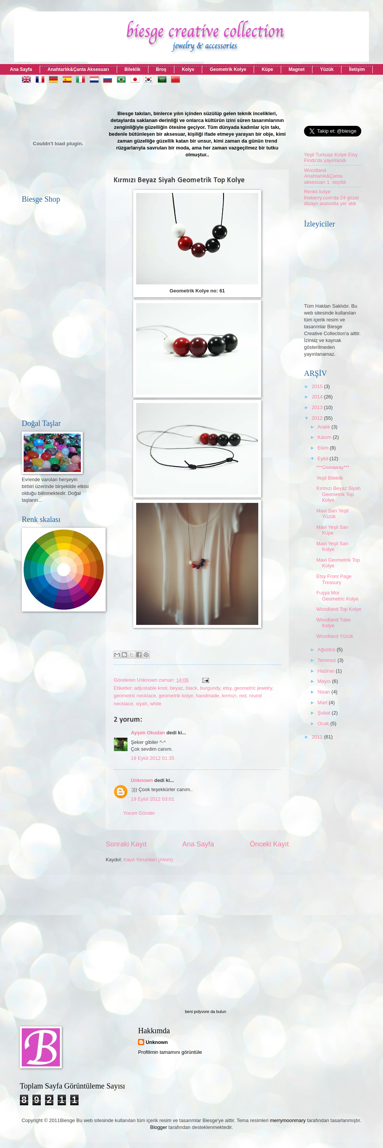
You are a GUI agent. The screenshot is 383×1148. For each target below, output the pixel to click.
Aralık (324, 427)
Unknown (142, 780)
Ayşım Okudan (148, 732)
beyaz (176, 688)
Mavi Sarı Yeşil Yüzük (332, 513)
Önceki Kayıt (269, 844)
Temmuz (327, 660)
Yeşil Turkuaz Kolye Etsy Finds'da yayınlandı (331, 157)
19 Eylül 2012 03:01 (152, 799)
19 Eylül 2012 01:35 (152, 758)
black (191, 688)
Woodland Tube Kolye (333, 622)
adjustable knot (150, 688)
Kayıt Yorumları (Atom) (148, 859)
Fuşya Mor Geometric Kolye (337, 595)
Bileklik (132, 69)
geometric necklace (135, 695)
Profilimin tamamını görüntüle (170, 1052)
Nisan (324, 692)
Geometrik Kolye (228, 69)
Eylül (323, 458)
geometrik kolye (176, 695)
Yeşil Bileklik (329, 478)
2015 (318, 386)
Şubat (324, 713)
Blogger (158, 1127)
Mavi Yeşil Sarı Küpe (332, 530)
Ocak (323, 723)
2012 (318, 418)
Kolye (188, 69)
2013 (318, 407)
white (155, 703)
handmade (207, 695)
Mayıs (324, 681)
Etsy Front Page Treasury (333, 579)
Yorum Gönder (139, 813)
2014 (318, 397)
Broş (161, 69)
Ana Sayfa (21, 69)
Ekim (323, 448)
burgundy (210, 688)
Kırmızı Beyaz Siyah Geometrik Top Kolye (338, 494)
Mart (322, 702)
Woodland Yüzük (334, 636)
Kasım (325, 437)
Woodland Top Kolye (338, 609)
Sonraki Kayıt (126, 844)
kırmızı (229, 695)
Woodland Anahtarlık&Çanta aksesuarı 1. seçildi (325, 176)
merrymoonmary (288, 1120)
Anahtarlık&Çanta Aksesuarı (78, 69)
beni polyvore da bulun (205, 1011)
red (242, 695)
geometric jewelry (253, 688)
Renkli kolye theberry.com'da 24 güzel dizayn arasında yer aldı (331, 197)
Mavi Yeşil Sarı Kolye (332, 546)
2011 (318, 737)
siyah (141, 703)
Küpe (267, 69)
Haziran (326, 671)
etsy (227, 688)
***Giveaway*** (332, 467)
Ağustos (326, 649)
